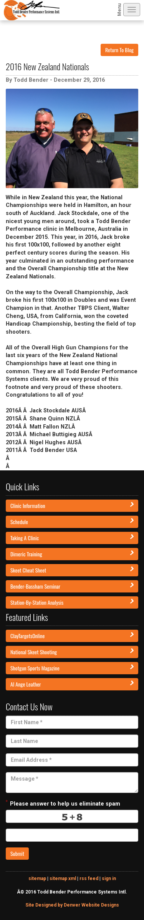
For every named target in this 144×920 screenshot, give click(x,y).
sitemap (37, 878)
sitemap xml (63, 878)
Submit (17, 853)
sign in (109, 878)
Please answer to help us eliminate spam (63, 803)
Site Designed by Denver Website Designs (72, 905)
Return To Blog (119, 50)
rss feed (88, 878)
